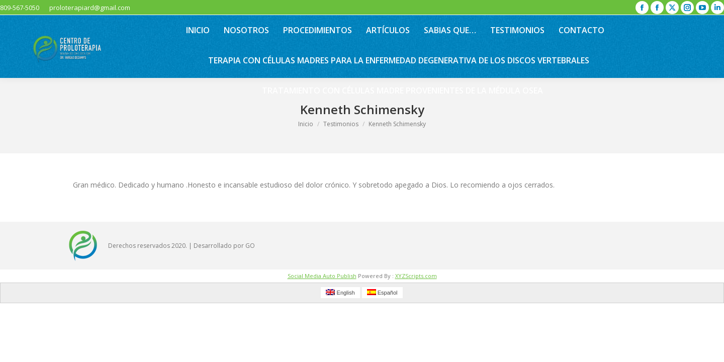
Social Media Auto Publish (322, 276)
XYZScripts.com (416, 276)
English (340, 292)
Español (382, 292)
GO (250, 245)
